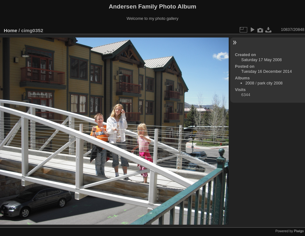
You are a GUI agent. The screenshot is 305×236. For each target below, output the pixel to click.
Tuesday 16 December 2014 (266, 71)
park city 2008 (270, 83)
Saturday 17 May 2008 (261, 59)
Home (10, 30)
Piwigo (299, 231)
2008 (249, 83)
